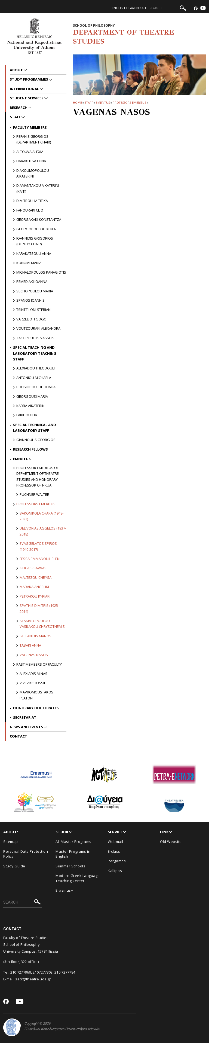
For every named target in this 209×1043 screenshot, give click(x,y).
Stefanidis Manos (35, 636)
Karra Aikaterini (30, 405)
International (25, 88)
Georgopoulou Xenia (36, 229)
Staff (89, 102)
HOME (77, 102)
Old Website (171, 841)
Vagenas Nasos (34, 654)
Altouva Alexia (29, 151)
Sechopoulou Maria (34, 291)
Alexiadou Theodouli (35, 368)
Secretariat (24, 717)
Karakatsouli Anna (33, 253)
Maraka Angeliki (34, 586)
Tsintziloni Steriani (33, 309)
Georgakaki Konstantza (38, 219)
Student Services (27, 98)
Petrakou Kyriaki (35, 596)
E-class (114, 851)
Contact (18, 736)
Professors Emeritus (129, 102)
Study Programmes (29, 79)
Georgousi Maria (32, 396)
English (118, 8)
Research (19, 107)
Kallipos (115, 870)
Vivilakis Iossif (33, 682)
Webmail (115, 841)
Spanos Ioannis (30, 300)
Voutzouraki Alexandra (38, 328)
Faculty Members (30, 127)
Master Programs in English (73, 854)
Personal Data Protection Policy (25, 854)
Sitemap (10, 841)
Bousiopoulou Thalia (36, 386)
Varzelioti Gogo (31, 319)
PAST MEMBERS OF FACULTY (39, 664)
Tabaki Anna (30, 645)
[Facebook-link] (196, 8)
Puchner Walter (34, 494)
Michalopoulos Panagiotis (41, 272)
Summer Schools (70, 866)
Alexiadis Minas (33, 673)
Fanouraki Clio (29, 210)
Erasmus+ (64, 890)
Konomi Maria (28, 262)
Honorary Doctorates (36, 707)
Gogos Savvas (33, 567)
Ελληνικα (136, 8)
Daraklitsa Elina (31, 160)
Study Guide (14, 866)
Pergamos (117, 860)
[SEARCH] (168, 8)
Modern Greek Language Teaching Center (78, 878)
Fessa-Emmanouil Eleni (40, 558)
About (17, 70)
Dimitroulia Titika (32, 200)
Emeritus (103, 102)
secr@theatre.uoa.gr (33, 979)
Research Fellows (30, 449)
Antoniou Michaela (33, 377)
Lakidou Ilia (26, 414)
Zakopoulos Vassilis (35, 337)
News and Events (27, 726)
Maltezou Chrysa (35, 577)
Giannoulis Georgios (36, 439)
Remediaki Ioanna (31, 281)
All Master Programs (73, 841)
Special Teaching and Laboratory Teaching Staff (34, 353)
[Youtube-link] (203, 8)
